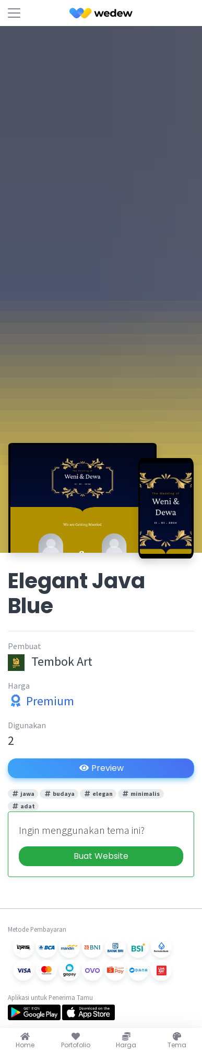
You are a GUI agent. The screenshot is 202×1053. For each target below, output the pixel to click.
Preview (101, 768)
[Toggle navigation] (14, 13)
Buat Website (101, 856)
